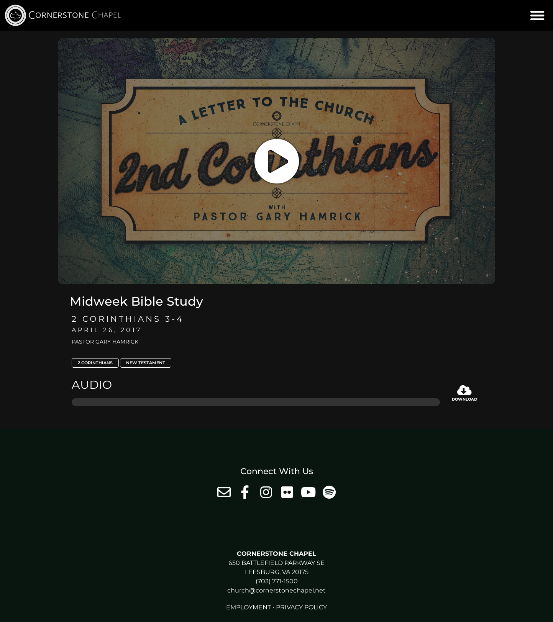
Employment (248, 607)
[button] (537, 15)
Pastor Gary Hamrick (105, 341)
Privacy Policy (301, 607)
